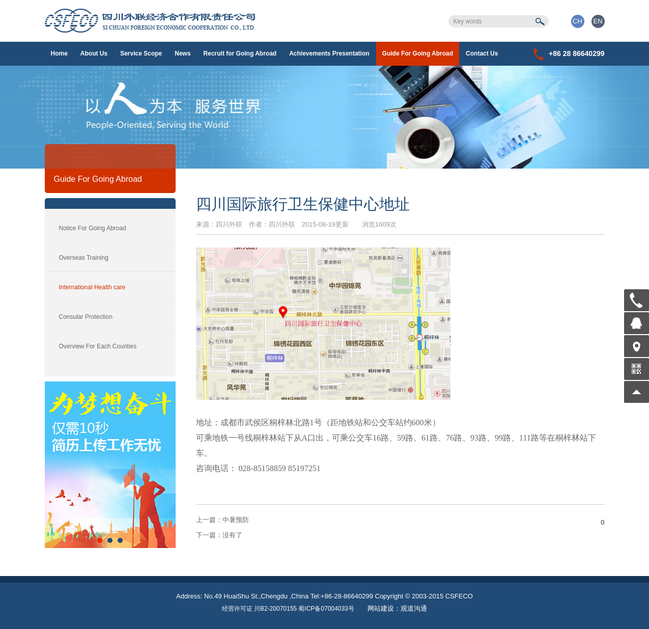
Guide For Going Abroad (418, 53)
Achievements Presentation (329, 53)
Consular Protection (85, 316)
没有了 (219, 535)
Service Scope (141, 53)
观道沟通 (414, 608)
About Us (93, 53)
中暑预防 (222, 520)
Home (59, 53)
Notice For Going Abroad (92, 228)
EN (597, 21)
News (182, 53)
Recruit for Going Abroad (240, 53)
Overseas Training (83, 257)
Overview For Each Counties (98, 346)
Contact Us (482, 53)
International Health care (92, 287)
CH (577, 21)
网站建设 (381, 608)
